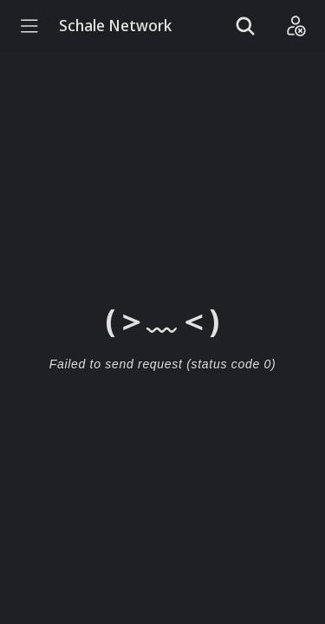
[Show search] (245, 26)
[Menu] (29, 26)
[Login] (295, 26)
